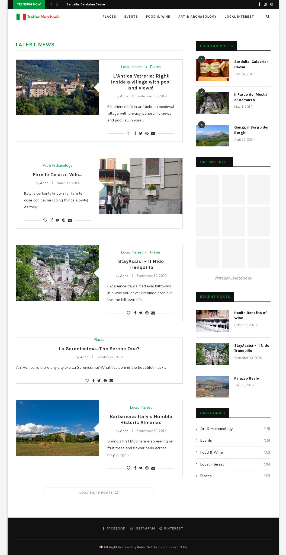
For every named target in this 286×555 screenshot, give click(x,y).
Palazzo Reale (246, 378)
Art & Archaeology (197, 16)
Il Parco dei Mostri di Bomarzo (250, 97)
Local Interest (239, 16)
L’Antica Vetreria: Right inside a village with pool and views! (141, 82)
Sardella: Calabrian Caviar (85, 4)
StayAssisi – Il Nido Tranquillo (141, 264)
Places (109, 16)
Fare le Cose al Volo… (57, 175)
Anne (124, 96)
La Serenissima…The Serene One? (99, 349)
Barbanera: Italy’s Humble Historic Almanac (141, 419)
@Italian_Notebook (233, 278)
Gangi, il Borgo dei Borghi (251, 130)
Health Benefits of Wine (250, 315)
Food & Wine (158, 16)
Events (131, 16)
